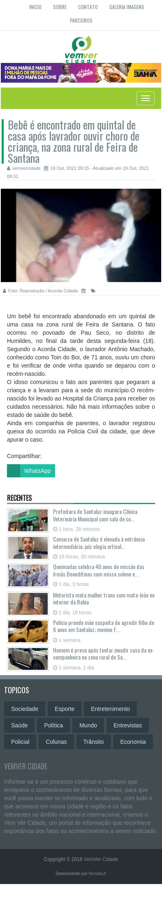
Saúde (19, 725)
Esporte (64, 709)
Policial (20, 741)
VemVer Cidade (25, 766)
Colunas (56, 741)
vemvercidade (23, 168)
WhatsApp (29, 470)
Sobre (60, 6)
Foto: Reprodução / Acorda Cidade (40, 290)
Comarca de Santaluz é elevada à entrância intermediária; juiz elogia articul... (99, 542)
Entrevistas (127, 725)
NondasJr (97, 873)
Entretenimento (110, 709)
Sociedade (24, 709)
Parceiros (81, 20)
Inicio (35, 6)
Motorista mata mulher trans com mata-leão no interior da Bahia (104, 598)
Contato (88, 6)
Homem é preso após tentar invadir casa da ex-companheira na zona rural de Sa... (103, 653)
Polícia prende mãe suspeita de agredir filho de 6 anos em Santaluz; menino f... (103, 626)
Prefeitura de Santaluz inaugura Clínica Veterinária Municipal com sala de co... (95, 515)
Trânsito (93, 741)
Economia (133, 741)
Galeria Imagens (126, 6)
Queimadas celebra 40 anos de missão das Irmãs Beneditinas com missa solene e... (98, 570)
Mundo (88, 725)
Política (53, 725)
